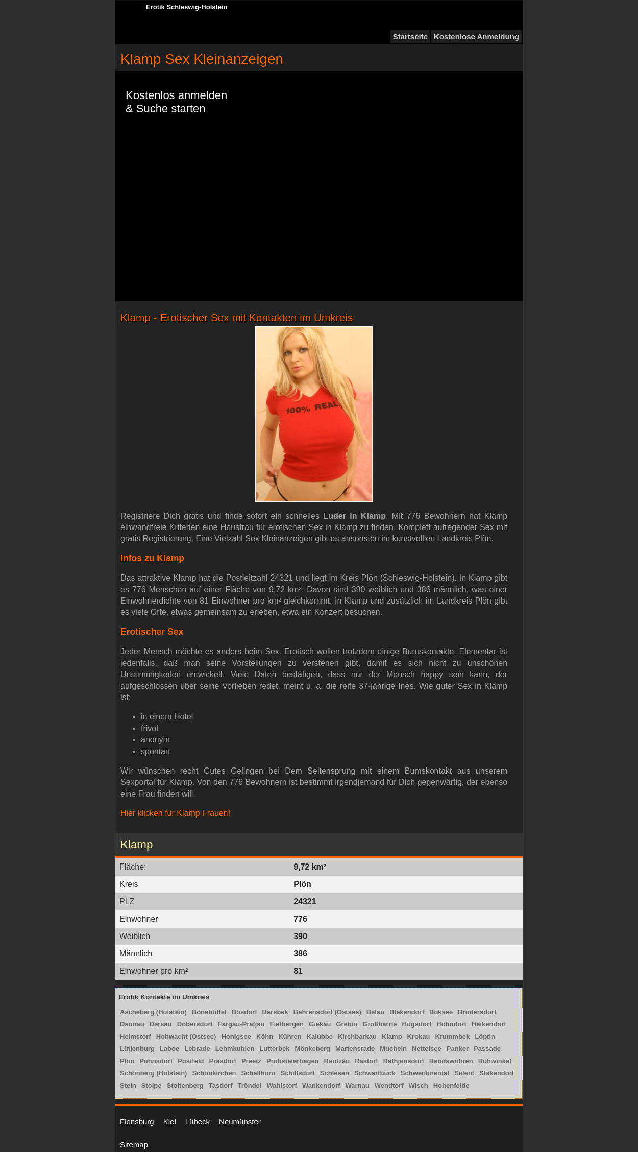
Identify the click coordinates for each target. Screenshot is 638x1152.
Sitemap (134, 1144)
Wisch (418, 1085)
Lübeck (197, 1121)
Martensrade (355, 1048)
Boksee (441, 1012)
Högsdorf (416, 1024)
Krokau (418, 1036)
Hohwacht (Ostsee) (186, 1036)
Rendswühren (451, 1061)
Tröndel (249, 1085)
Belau (375, 1012)
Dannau (132, 1024)
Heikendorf (489, 1024)
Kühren (290, 1036)
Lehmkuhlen (235, 1048)
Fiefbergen (287, 1024)
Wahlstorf (281, 1085)
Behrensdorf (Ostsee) (327, 1012)
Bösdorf (244, 1012)
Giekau (320, 1024)
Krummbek (452, 1036)
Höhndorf (451, 1024)
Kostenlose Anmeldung (476, 36)
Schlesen (334, 1073)
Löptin (485, 1036)
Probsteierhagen (292, 1061)
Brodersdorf (477, 1012)
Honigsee (236, 1036)
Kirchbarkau (357, 1036)
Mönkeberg (312, 1048)
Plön (127, 1061)
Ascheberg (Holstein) (153, 1012)
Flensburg (137, 1121)
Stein (128, 1085)
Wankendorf (321, 1085)
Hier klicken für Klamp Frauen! (175, 813)
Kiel (169, 1121)
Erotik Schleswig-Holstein (187, 7)
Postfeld (191, 1061)
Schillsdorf (298, 1073)
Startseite (410, 36)
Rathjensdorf (403, 1061)
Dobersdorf (195, 1024)
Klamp (392, 1036)
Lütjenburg (137, 1048)
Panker (458, 1048)
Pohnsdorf (156, 1061)
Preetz (251, 1061)
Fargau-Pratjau (241, 1024)
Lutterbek (274, 1048)
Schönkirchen (214, 1073)
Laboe (169, 1048)
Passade (487, 1048)
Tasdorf (221, 1085)
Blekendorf (406, 1012)
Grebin (346, 1024)
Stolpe (151, 1085)
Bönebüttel (209, 1012)
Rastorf (366, 1061)
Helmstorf (135, 1036)
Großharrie (379, 1024)
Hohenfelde (451, 1085)
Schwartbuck (375, 1073)
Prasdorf (222, 1061)
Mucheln (393, 1048)
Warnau (358, 1085)
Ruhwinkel (494, 1061)
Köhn (264, 1036)
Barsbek (275, 1012)
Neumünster (240, 1121)
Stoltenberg (185, 1085)
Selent (464, 1073)
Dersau (161, 1024)
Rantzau (337, 1061)
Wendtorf (389, 1085)
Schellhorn (258, 1073)
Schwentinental (425, 1073)
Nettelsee (426, 1048)
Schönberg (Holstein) (153, 1073)
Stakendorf (496, 1073)
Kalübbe (320, 1036)
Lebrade (197, 1048)
